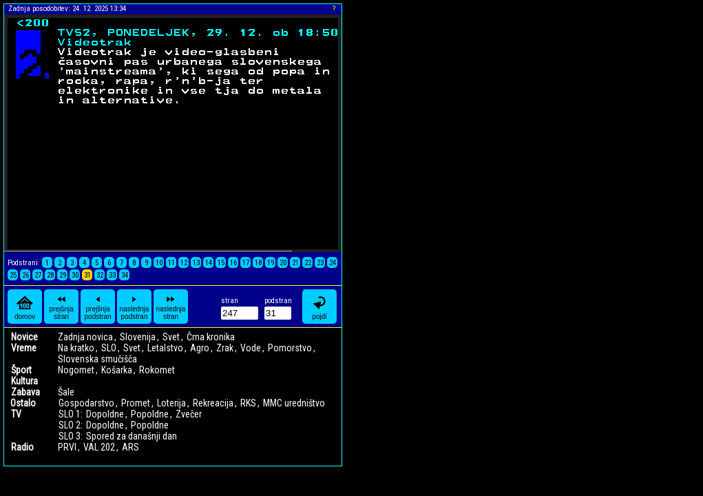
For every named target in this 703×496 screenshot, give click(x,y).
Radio (22, 447)
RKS (248, 403)
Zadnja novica (85, 336)
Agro (199, 347)
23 (320, 262)
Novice (24, 336)
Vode (250, 347)
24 (332, 262)
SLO (108, 347)
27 (37, 275)
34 (124, 275)
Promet (135, 403)
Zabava (25, 391)
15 (221, 262)
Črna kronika (211, 336)
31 (87, 275)
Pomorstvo (290, 347)
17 (245, 262)
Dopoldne (105, 414)
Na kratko (76, 347)
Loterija (171, 403)
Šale (66, 391)
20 (283, 262)
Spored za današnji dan (131, 436)
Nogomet (76, 369)
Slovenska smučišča (97, 358)
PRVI (67, 447)
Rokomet (157, 369)
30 (75, 275)
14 (208, 262)
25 (13, 275)
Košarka (116, 369)
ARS (130, 447)
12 (183, 262)
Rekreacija (213, 403)
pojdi (319, 306)
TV (16, 414)
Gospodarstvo (86, 403)
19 (270, 262)
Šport (21, 369)
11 (171, 262)
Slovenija (138, 336)
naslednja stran (171, 306)
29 (62, 275)
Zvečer (189, 414)
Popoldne (150, 414)
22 (307, 262)
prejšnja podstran (98, 306)
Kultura (24, 380)
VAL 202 (99, 447)
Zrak (224, 347)
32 (99, 275)
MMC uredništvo (294, 403)
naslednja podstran (134, 306)
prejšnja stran (61, 306)
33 (112, 275)
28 (50, 275)
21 (295, 262)
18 (258, 262)
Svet (171, 336)
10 (159, 262)
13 (196, 262)
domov (24, 306)
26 (25, 275)
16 (233, 262)
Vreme (24, 347)
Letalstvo (165, 347)
